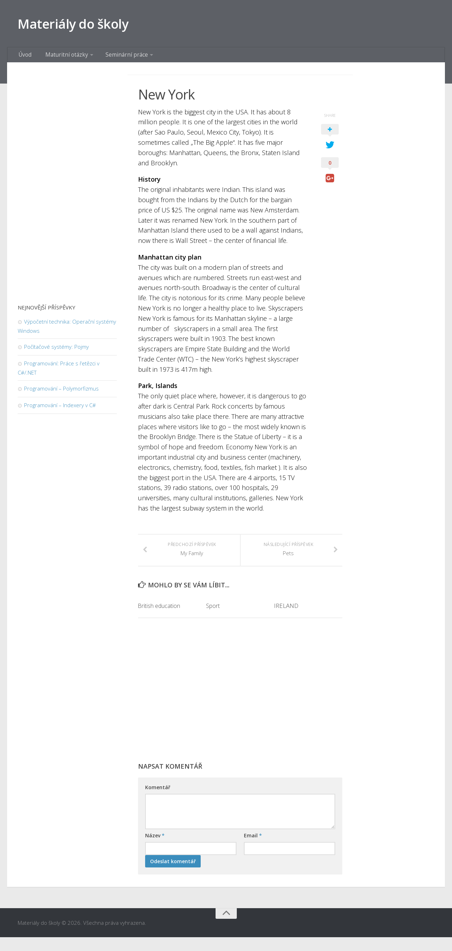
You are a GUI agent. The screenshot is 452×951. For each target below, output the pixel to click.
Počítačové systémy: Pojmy (56, 351)
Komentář (157, 800)
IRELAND (286, 619)
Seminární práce (116, 58)
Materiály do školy (81, 25)
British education (159, 619)
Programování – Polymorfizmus (61, 393)
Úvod (23, 58)
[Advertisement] (240, 707)
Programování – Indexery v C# (60, 410)
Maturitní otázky (60, 58)
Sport (213, 619)
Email (253, 848)
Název (155, 848)
